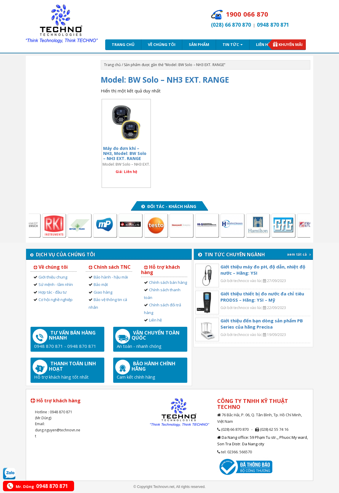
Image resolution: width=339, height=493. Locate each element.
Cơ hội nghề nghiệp (56, 299)
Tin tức (233, 44)
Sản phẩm (199, 44)
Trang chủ (123, 44)
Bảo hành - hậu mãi (111, 277)
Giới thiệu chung (53, 277)
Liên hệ (263, 44)
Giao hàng (103, 292)
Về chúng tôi (161, 44)
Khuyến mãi (291, 44)
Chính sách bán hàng (168, 282)
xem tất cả (299, 254)
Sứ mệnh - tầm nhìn (56, 284)
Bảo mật (101, 284)
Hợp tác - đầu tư (53, 292)
